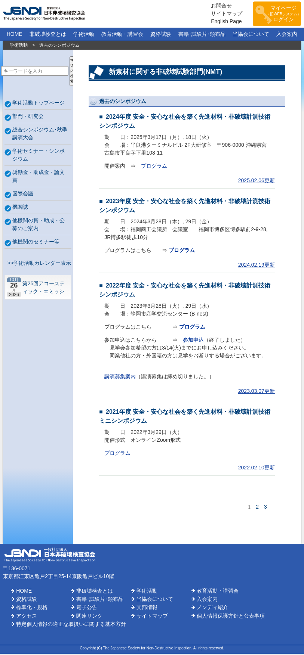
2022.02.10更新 (256, 469)
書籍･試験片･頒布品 (201, 35)
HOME (14, 35)
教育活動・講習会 (122, 35)
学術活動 (83, 35)
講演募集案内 (120, 378)
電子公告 (86, 609)
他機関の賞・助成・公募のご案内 (38, 225)
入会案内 (286, 35)
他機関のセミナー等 (35, 243)
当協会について (251, 35)
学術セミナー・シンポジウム (38, 156)
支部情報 (146, 609)
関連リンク (89, 617)
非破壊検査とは (48, 35)
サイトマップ (222, 14)
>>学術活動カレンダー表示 (37, 264)
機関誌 (20, 208)
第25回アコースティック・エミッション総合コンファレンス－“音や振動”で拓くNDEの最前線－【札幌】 (44, 288)
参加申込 (193, 341)
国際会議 (22, 195)
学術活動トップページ (38, 104)
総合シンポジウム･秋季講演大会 (39, 135)
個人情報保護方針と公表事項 (231, 617)
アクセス (26, 617)
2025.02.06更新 (256, 181)
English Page (222, 22)
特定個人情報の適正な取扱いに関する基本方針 (71, 625)
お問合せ (217, 6)
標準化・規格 (31, 609)
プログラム (154, 167)
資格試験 (160, 35)
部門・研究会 (28, 117)
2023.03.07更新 (256, 392)
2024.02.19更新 (256, 266)
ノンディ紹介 (212, 609)
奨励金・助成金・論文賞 (38, 177)
